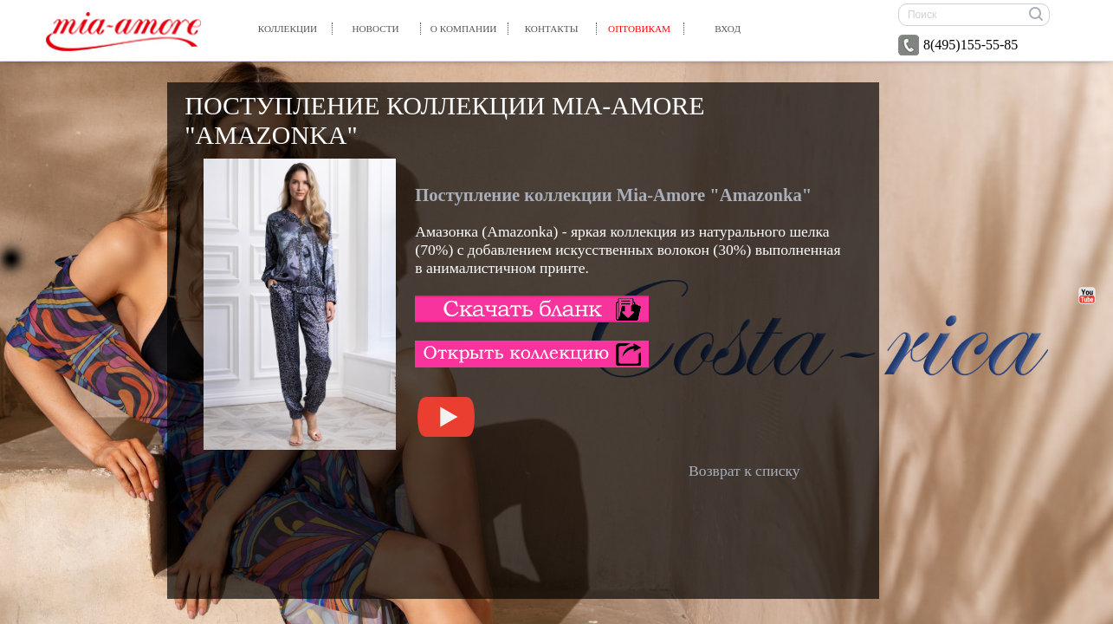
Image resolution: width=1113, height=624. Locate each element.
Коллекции (287, 29)
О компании (463, 29)
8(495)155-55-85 (958, 45)
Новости (375, 29)
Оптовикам (639, 29)
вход (728, 29)
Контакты (552, 29)
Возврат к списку (744, 470)
